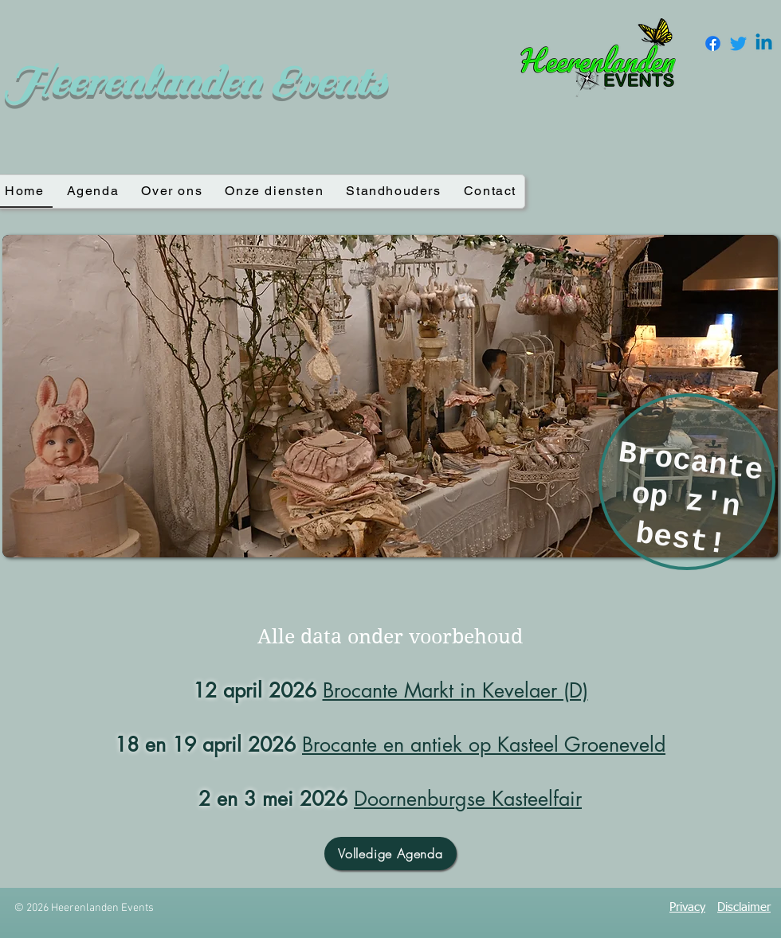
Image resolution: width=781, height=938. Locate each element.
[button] (390, 396)
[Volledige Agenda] (390, 853)
